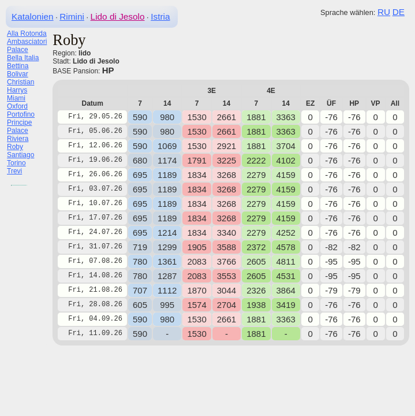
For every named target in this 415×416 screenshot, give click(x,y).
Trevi (14, 171)
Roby (15, 147)
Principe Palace (19, 126)
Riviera (17, 139)
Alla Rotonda (27, 33)
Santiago (20, 155)
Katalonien (33, 16)
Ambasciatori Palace (27, 46)
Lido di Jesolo (118, 16)
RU (383, 12)
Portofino (21, 114)
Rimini (71, 16)
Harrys (17, 90)
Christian (20, 82)
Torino (16, 163)
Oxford (17, 106)
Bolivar (17, 74)
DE (398, 12)
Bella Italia (23, 58)
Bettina (17, 66)
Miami (16, 98)
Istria (160, 16)
